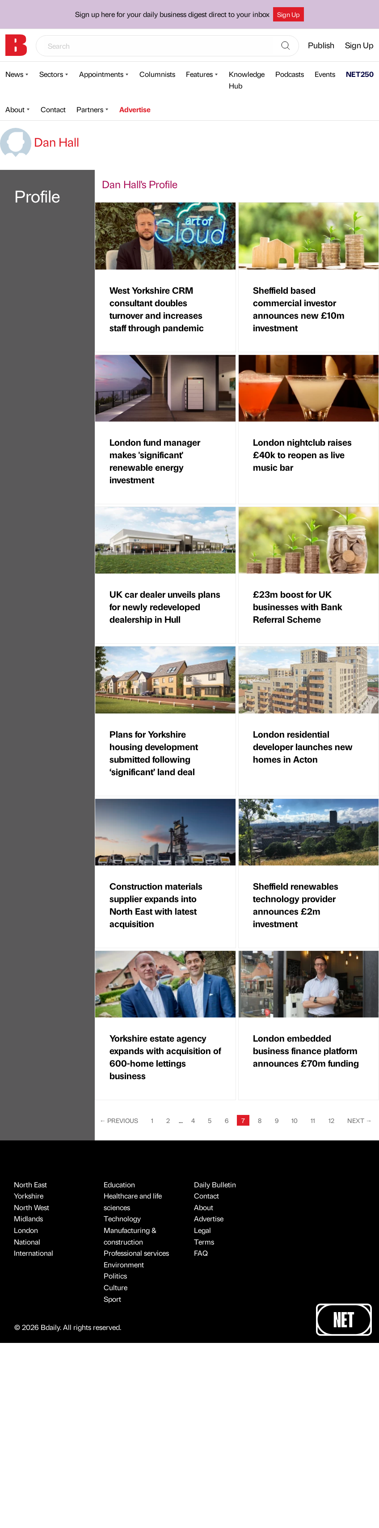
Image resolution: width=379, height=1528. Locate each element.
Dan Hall (39, 142)
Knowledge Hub (247, 79)
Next (359, 1120)
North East (30, 1184)
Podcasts (289, 74)
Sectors (51, 74)
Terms (204, 1241)
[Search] (285, 46)
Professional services (136, 1253)
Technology (122, 1218)
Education (119, 1184)
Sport (112, 1299)
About (15, 109)
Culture (115, 1287)
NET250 (360, 74)
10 (294, 1120)
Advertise (135, 109)
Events (325, 74)
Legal (202, 1230)
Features (199, 74)
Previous (119, 1120)
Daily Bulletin (215, 1184)
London (26, 1230)
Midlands (28, 1218)
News (14, 74)
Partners (89, 109)
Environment (124, 1264)
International (33, 1253)
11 (313, 1120)
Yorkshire (28, 1195)
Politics (115, 1275)
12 (331, 1120)
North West (31, 1207)
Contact (53, 109)
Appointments (101, 74)
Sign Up (288, 14)
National (27, 1241)
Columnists (157, 74)
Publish (321, 45)
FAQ (201, 1253)
